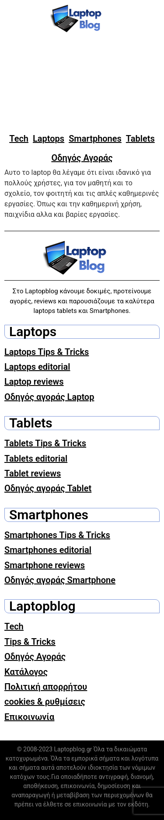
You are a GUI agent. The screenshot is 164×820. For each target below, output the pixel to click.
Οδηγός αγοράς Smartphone (59, 580)
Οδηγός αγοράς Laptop (49, 397)
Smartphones (95, 138)
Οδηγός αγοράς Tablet (47, 488)
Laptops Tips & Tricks (46, 352)
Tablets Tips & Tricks (45, 443)
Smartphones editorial (47, 550)
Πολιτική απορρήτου (45, 686)
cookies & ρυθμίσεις (44, 701)
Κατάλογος (26, 672)
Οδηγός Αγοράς (81, 158)
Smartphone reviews (44, 565)
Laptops (48, 138)
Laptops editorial (37, 366)
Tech (18, 138)
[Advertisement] (82, 83)
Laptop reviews (34, 381)
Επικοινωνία (29, 717)
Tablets (140, 138)
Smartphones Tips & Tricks (57, 535)
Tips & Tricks (30, 641)
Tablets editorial (35, 458)
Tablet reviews (32, 473)
